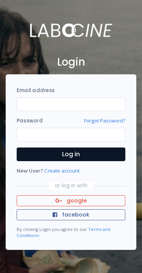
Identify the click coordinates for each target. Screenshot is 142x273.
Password (30, 120)
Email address (36, 90)
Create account (62, 170)
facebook (71, 214)
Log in (71, 154)
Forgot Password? (104, 120)
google (71, 200)
